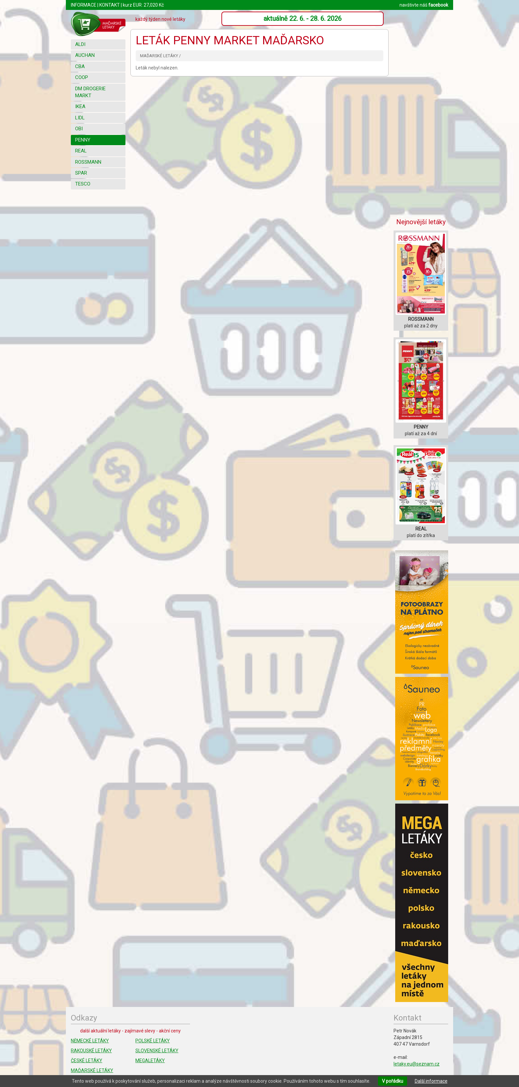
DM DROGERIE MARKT (90, 92)
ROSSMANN (88, 162)
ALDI (80, 44)
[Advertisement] (421, 111)
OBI (79, 129)
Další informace (431, 1081)
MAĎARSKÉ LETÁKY (92, 1070)
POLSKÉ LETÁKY (152, 1040)
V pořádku (392, 1081)
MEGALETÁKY (150, 1060)
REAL (81, 151)
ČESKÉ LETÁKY (86, 1060)
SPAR (81, 173)
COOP (81, 77)
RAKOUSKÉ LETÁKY (91, 1050)
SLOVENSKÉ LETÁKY (156, 1050)
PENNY (82, 140)
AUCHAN (85, 55)
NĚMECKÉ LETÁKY (90, 1040)
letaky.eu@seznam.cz (417, 1063)
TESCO (82, 184)
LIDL (80, 118)
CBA (80, 66)
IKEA (80, 106)
